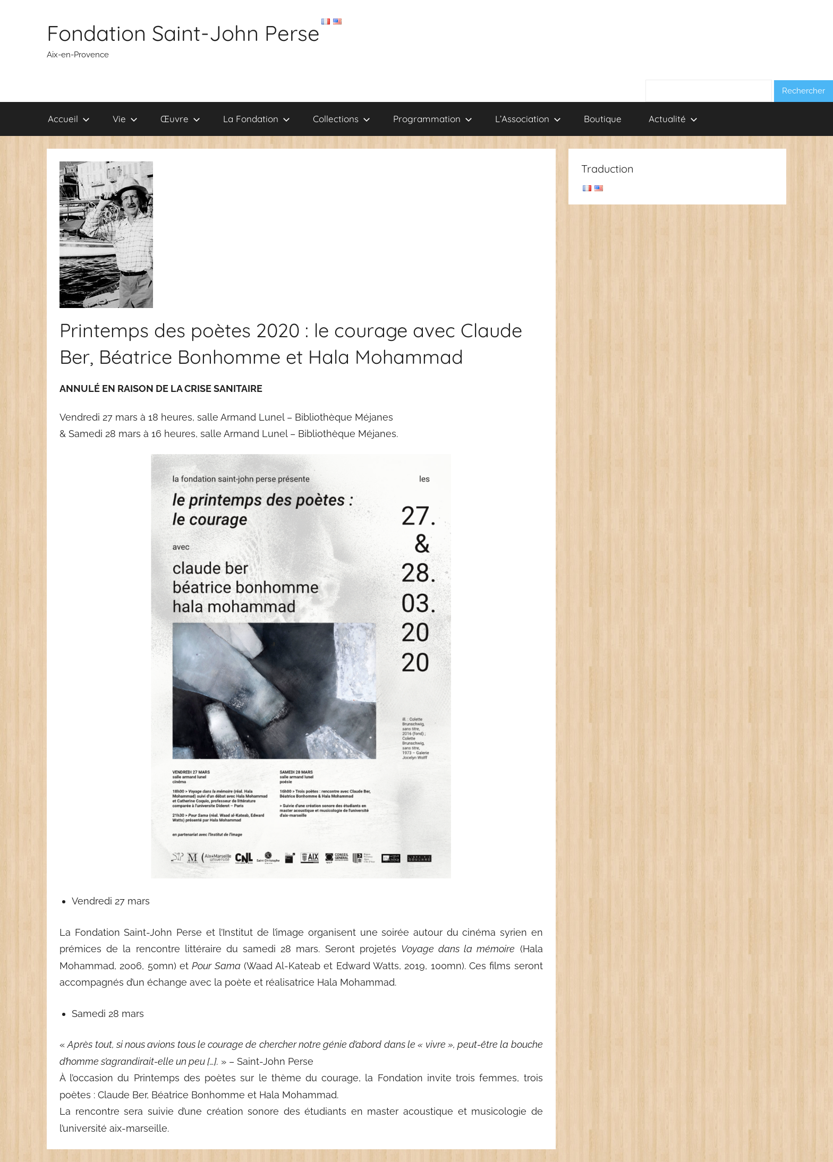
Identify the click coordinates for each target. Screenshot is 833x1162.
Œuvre (180, 118)
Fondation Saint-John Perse (183, 33)
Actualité (673, 118)
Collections (341, 118)
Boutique (603, 118)
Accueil (69, 118)
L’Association (528, 118)
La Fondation (256, 118)
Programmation (432, 118)
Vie (125, 118)
